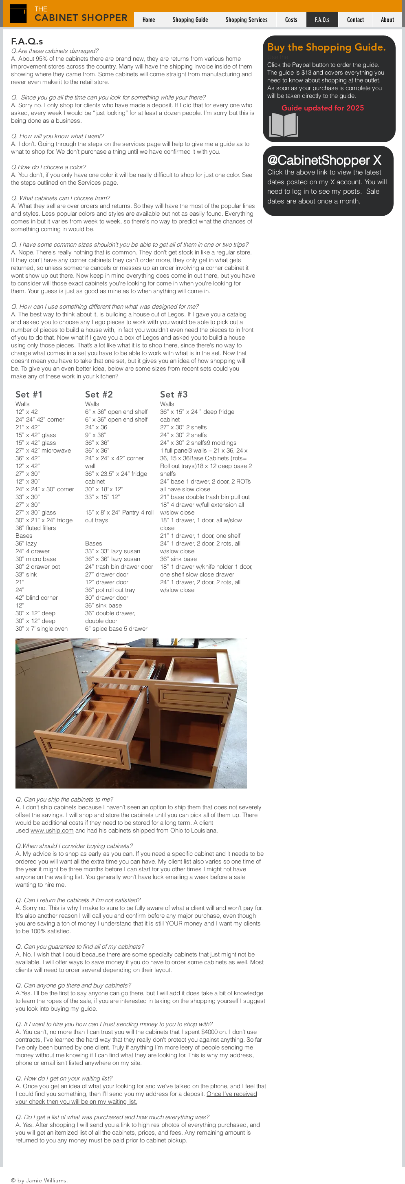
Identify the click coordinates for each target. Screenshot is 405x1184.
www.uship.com (52, 830)
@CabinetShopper (320, 160)
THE (41, 8)
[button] (131, 713)
